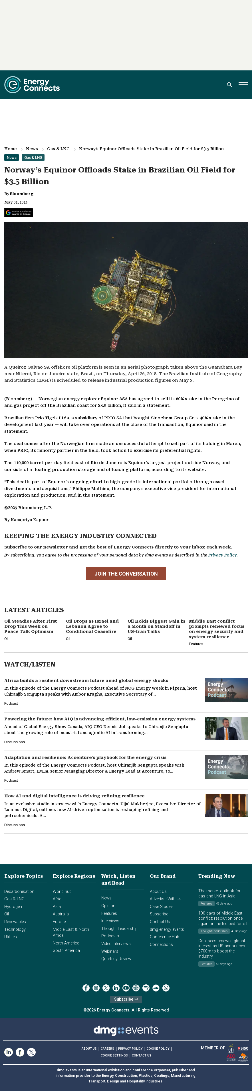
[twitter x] (106, 988)
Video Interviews (116, 943)
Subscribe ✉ (126, 999)
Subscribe (159, 914)
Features (109, 913)
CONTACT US (141, 1055)
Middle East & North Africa (71, 932)
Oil (6, 914)
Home (10, 149)
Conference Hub (164, 936)
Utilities (10, 936)
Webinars (109, 951)
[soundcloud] (156, 988)
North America (66, 943)
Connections (161, 944)
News (32, 149)
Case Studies (162, 906)
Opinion (108, 905)
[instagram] (96, 988)
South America (66, 950)
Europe (59, 921)
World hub (62, 891)
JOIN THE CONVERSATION (126, 574)
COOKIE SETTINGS (114, 1055)
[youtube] (126, 988)
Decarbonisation (19, 891)
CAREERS (107, 1049)
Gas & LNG (58, 149)
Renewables (15, 921)
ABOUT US (89, 1049)
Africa (58, 899)
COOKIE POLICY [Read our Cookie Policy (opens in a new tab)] (158, 1049)
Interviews (110, 921)
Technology (15, 929)
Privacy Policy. (223, 555)
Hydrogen (13, 906)
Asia (57, 906)
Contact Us (160, 921)
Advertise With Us (166, 899)
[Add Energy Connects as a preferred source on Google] (18, 212)
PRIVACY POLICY (130, 1049)
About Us (158, 891)
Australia (61, 914)
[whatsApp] (166, 988)
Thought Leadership (119, 928)
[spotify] (146, 988)
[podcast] (136, 988)
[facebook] (86, 988)
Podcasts (110, 936)
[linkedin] (116, 988)
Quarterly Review (116, 958)
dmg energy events (167, 929)
